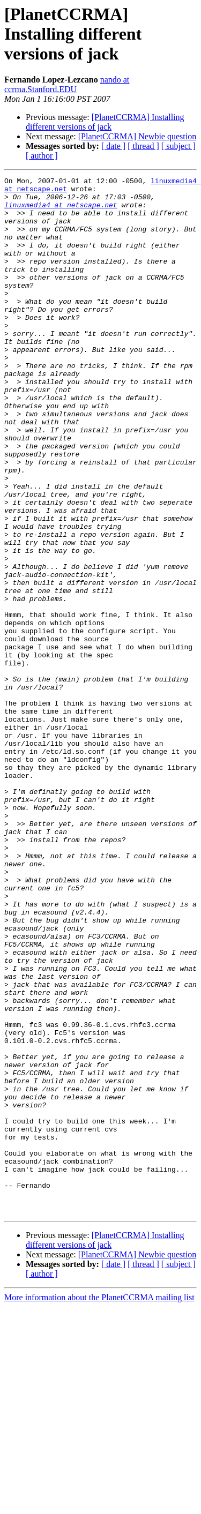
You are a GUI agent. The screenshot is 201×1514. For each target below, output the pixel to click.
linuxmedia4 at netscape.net (60, 211)
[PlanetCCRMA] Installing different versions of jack (105, 122)
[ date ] (113, 146)
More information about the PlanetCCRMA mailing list (99, 1504)
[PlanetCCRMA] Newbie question (137, 136)
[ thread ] (143, 146)
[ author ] (42, 155)
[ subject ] (178, 146)
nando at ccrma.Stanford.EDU (66, 84)
